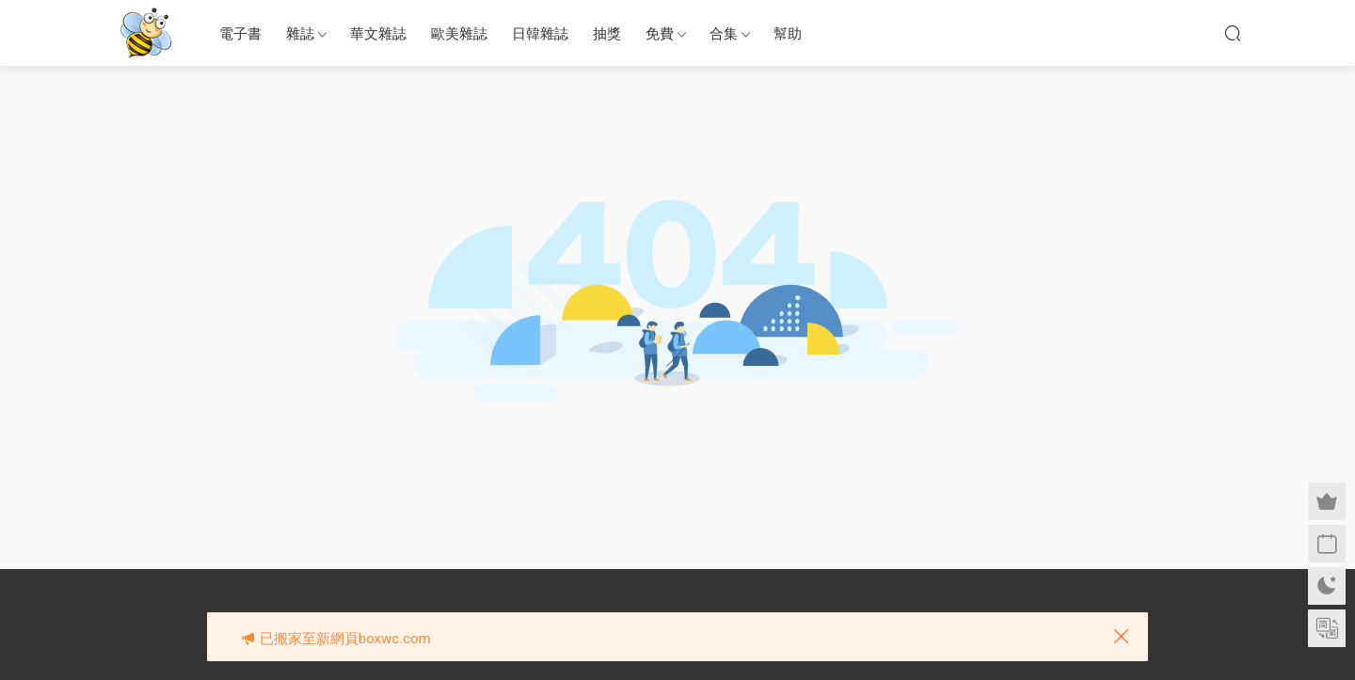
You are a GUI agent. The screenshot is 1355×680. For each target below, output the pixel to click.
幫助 (787, 33)
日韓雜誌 (540, 33)
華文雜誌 (378, 33)
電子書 (240, 33)
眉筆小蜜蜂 (146, 33)
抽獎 (607, 33)
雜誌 (300, 33)
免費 (660, 33)
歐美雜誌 (459, 33)
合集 (723, 33)
